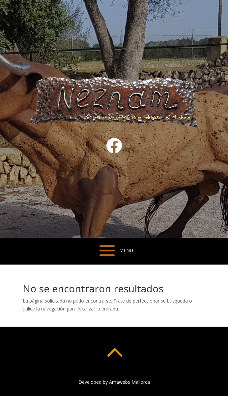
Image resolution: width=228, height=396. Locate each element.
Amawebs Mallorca (129, 382)
